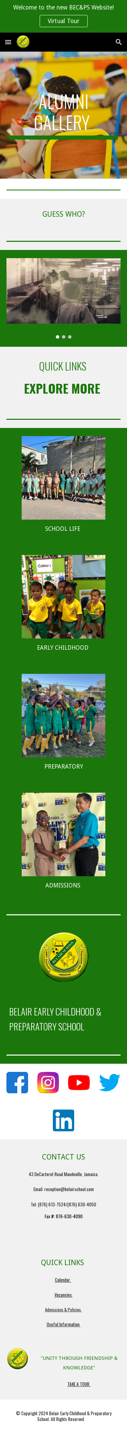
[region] (63, 16)
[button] (8, 42)
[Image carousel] (63, 298)
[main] (63, 115)
